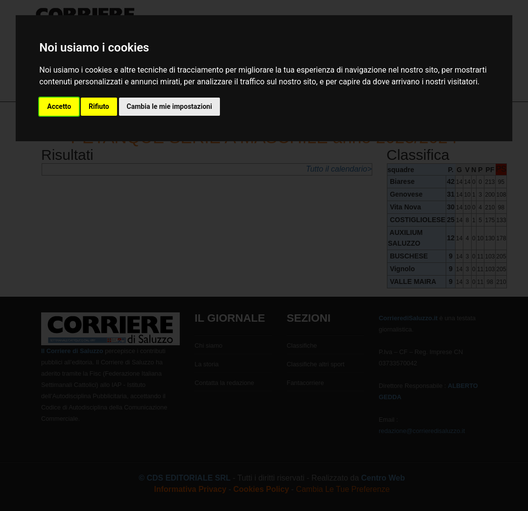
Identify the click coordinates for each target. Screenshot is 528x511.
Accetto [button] (59, 106)
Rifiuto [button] (99, 106)
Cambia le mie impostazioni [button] (169, 106)
